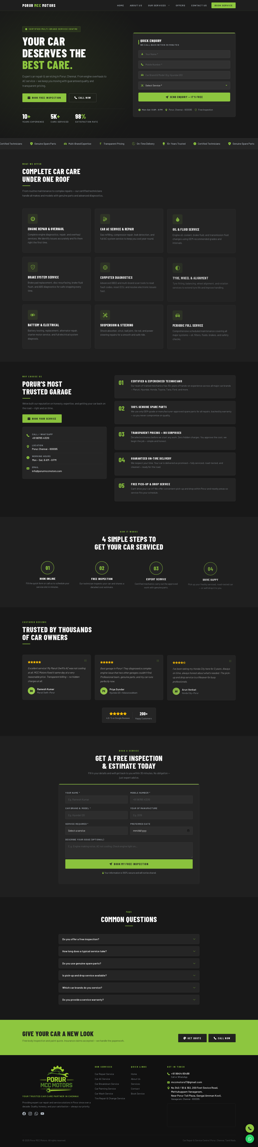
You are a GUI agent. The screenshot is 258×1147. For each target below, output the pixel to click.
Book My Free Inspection (128, 866)
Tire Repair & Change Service (110, 1098)
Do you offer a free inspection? (128, 941)
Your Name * (72, 794)
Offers (180, 5)
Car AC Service (102, 1078)
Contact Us (199, 5)
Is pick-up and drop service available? (128, 977)
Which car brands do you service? (128, 989)
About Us (136, 5)
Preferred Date (140, 825)
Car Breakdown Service (107, 1083)
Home (120, 5)
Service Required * (76, 825)
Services (135, 1083)
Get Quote (192, 1040)
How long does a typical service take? (128, 953)
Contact (135, 1088)
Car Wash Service (104, 1093)
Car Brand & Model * (78, 810)
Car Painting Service (105, 1088)
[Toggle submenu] (169, 5)
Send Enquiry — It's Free (184, 97)
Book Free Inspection (44, 98)
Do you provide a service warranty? (128, 1002)
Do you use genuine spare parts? (128, 965)
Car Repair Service (104, 1074)
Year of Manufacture (143, 810)
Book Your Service (42, 420)
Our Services (157, 5)
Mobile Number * (140, 794)
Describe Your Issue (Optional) (84, 841)
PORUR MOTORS (39, 5)
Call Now (82, 98)
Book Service (223, 5)
